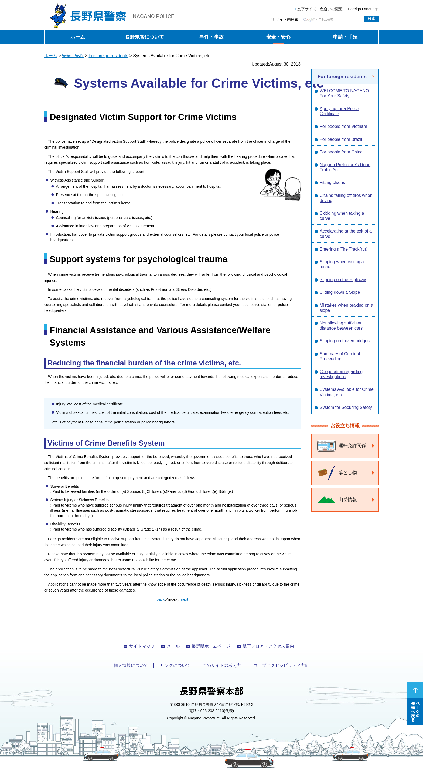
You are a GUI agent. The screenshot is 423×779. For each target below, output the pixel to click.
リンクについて (175, 665)
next (184, 599)
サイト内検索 (287, 19)
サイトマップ (142, 646)
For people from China (341, 152)
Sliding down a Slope (340, 292)
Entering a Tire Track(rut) (343, 249)
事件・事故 (211, 37)
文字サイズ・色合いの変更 (320, 9)
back (160, 599)
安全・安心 (278, 37)
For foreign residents (108, 55)
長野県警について (144, 37)
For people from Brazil (341, 139)
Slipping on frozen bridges (345, 341)
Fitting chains (332, 182)
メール (173, 646)
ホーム (77, 37)
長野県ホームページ (211, 646)
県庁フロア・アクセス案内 (268, 646)
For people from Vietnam (343, 126)
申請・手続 (345, 37)
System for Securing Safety (346, 407)
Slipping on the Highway (343, 279)
